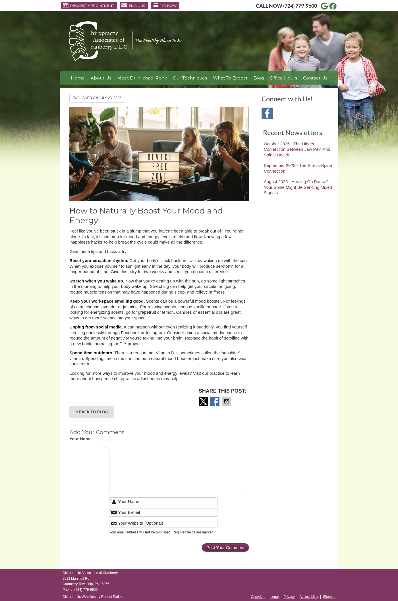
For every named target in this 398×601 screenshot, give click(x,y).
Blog (259, 78)
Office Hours (283, 78)
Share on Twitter (204, 401)
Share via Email (227, 401)
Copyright (258, 597)
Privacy (289, 597)
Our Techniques (190, 78)
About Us (101, 78)
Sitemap (329, 597)
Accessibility (309, 597)
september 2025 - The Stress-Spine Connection (298, 168)
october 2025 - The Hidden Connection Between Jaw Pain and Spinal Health (297, 149)
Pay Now (165, 5)
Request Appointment (88, 5)
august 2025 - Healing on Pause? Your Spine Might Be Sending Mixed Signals (298, 187)
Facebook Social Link (267, 113)
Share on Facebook (215, 401)
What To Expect (230, 78)
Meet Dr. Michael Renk (142, 78)
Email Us (133, 5)
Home (78, 78)
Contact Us (315, 78)
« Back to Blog (91, 411)
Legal (274, 597)
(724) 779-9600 (300, 6)
